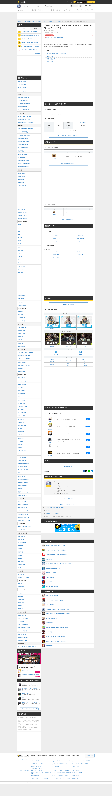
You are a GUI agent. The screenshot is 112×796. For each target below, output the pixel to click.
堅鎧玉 (56, 236)
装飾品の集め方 (21, 348)
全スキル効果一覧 (22, 329)
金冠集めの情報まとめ (23, 639)
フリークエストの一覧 (23, 513)
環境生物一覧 (21, 541)
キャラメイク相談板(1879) (24, 163)
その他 (19, 570)
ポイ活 (69, 2)
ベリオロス (20, 443)
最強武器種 (39, 10)
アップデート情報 (22, 84)
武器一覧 (52, 10)
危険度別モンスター (22, 370)
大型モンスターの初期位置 (24, 361)
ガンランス (20, 250)
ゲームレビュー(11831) (23, 160)
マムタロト (20, 446)
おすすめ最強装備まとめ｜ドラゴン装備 (30, 46)
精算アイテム (21, 564)
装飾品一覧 (20, 345)
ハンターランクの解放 (23, 620)
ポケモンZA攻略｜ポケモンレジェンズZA (39, 762)
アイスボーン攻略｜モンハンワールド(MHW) (54, 507)
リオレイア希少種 (22, 459)
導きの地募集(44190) (23, 138)
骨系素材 (20, 560)
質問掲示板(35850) (22, 154)
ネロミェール (21, 424)
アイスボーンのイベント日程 (24, 116)
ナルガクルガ (21, 421)
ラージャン (20, 456)
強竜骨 (56, 241)
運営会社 (68, 758)
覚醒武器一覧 (21, 182)
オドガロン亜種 (21, 396)
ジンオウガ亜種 (21, 402)
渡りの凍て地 (83, 122)
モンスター (46, 10)
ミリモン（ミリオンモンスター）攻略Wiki (40, 781)
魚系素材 (20, 557)
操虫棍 (19, 243)
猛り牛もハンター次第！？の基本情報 (56, 53)
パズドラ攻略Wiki (55, 768)
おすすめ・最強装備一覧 (23, 110)
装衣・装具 (20, 317)
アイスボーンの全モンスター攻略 (25, 355)
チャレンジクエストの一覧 (24, 523)
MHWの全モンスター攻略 (24, 358)
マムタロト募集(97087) (23, 141)
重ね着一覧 (79, 10)
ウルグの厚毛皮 (80, 238)
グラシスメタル (56, 238)
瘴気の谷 (20, 608)
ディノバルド (21, 412)
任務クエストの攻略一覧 (23, 97)
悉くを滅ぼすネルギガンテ (24, 481)
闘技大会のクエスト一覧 (23, 519)
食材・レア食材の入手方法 (24, 630)
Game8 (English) (76, 758)
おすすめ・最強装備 (22, 218)
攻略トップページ (22, 81)
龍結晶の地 (20, 611)
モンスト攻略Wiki (75, 768)
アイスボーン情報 (22, 87)
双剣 (19, 234)
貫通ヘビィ (20, 272)
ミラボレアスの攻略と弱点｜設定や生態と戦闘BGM (31, 42)
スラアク (20, 256)
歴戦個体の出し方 (22, 374)
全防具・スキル (21, 176)
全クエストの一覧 (22, 503)
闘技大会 (52, 364)
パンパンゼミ (21, 304)
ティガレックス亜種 (22, 408)
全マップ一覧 (21, 576)
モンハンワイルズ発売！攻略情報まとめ (54, 37)
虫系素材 (20, 551)
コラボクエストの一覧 (23, 516)
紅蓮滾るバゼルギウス (23, 475)
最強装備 (34, 10)
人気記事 (23, 28)
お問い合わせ (61, 758)
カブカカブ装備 (21, 298)
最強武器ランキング (22, 212)
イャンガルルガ (21, 393)
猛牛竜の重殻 (56, 254)
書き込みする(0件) (68, 466)
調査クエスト (68, 360)
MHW (80, 353)
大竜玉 (56, 252)
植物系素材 (20, 548)
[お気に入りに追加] (74, 6)
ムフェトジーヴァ (22, 453)
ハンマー (20, 237)
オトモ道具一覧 (21, 323)
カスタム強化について (23, 624)
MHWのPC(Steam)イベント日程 (25, 122)
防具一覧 (58, 10)
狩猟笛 (19, 240)
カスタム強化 (86, 10)
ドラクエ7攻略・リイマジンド (37, 765)
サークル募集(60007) (23, 147)
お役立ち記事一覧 (22, 617)
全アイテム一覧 (21, 538)
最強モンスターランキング (24, 367)
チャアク (20, 253)
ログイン (91, 2)
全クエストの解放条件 (23, 507)
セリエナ (20, 586)
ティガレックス (21, 405)
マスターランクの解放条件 (24, 103)
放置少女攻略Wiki (35, 778)
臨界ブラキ (20, 491)
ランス (19, 247)
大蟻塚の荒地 (21, 601)
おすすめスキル (21, 332)
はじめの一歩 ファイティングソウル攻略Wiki (61, 781)
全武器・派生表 (21, 173)
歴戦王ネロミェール (22, 497)
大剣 (19, 228)
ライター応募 (90, 758)
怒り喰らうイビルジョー (23, 466)
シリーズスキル (21, 336)
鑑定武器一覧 (21, 179)
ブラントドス (21, 440)
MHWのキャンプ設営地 (23, 579)
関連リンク (50, 61)
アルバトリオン (21, 380)
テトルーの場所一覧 (22, 633)
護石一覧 (20, 342)
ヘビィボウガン (21, 266)
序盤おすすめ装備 (22, 307)
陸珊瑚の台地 (21, 605)
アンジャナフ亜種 (22, 386)
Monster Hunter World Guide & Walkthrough (28, 649)
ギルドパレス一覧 (22, 185)
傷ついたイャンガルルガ (23, 472)
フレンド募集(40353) (23, 144)
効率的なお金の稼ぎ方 (23, 643)
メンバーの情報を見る (68, 498)
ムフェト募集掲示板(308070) (24, 132)
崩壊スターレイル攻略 (36, 768)
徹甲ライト (20, 269)
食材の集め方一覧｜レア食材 (27, 39)
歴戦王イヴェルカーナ (23, 494)
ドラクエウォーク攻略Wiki (36, 770)
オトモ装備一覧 (21, 320)
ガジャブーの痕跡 (22, 636)
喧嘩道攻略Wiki (75, 781)
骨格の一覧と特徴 (22, 364)
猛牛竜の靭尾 (56, 257)
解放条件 (52, 322)
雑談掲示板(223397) (22, 151)
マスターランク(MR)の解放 (24, 529)
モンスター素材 (21, 567)
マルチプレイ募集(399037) (24, 135)
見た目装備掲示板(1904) (23, 166)
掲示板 (92, 10)
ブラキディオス (21, 437)
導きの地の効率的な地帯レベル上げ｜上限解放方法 (31, 35)
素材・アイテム (72, 10)
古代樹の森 (20, 598)
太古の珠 (80, 241)
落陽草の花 (80, 236)
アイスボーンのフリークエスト (52, 513)
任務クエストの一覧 (22, 510)
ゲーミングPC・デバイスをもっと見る (30, 711)
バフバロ (54, 156)
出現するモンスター (52, 56)
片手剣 (19, 224)
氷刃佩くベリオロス (22, 488)
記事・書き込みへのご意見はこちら (68, 504)
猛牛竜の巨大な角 (80, 252)
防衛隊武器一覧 (21, 209)
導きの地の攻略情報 (22, 106)
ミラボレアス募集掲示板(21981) (25, 128)
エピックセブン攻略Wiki (77, 775)
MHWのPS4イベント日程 (24, 119)
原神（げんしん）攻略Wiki (36, 773)
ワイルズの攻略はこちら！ (24, 91)
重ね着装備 (20, 314)
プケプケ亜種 (21, 434)
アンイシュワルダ (22, 383)
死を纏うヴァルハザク (23, 485)
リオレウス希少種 (22, 462)
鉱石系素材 (20, 554)
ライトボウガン (21, 263)
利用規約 (33, 758)
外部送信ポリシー (52, 758)
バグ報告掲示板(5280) (23, 157)
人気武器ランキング (22, 215)
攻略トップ (20, 10)
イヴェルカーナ (21, 389)
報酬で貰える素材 (51, 59)
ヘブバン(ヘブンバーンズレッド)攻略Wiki (60, 773)
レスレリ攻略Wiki (75, 773)
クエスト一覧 (64, 10)
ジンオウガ (20, 399)
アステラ (20, 595)
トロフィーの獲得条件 (23, 627)
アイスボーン (28, 10)
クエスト (48, 510)
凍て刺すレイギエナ (22, 469)
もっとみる (37, 53)
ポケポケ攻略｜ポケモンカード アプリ (80, 765)
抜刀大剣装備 (21, 301)
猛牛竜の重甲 (80, 254)
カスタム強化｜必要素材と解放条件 (29, 49)
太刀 (19, 231)
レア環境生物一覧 (22, 545)
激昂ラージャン (21, 478)
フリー (84, 322)
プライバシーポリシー (42, 758)
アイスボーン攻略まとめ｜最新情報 (29, 31)
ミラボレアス (21, 450)
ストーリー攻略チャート (23, 100)
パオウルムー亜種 (22, 427)
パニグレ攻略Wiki (75, 778)
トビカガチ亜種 (21, 418)
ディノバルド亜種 (22, 415)
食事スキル (20, 339)
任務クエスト (68, 322)
